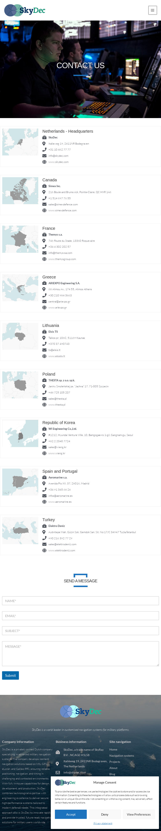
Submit (10, 675)
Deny (104, 814)
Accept (71, 814)
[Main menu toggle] (153, 10)
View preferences (139, 814)
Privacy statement (103, 823)
